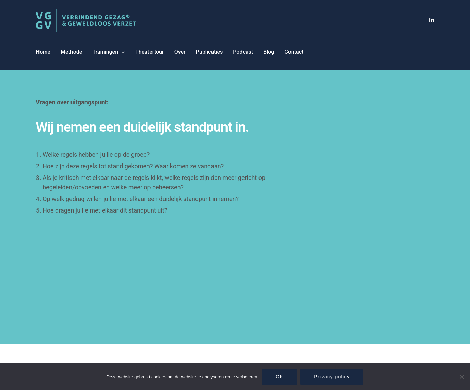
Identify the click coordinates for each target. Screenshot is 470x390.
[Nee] (461, 376)
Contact (293, 52)
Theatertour (149, 52)
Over (180, 52)
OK (279, 376)
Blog (268, 52)
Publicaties (209, 52)
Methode (71, 52)
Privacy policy (332, 376)
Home (43, 52)
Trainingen (105, 52)
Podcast (243, 52)
